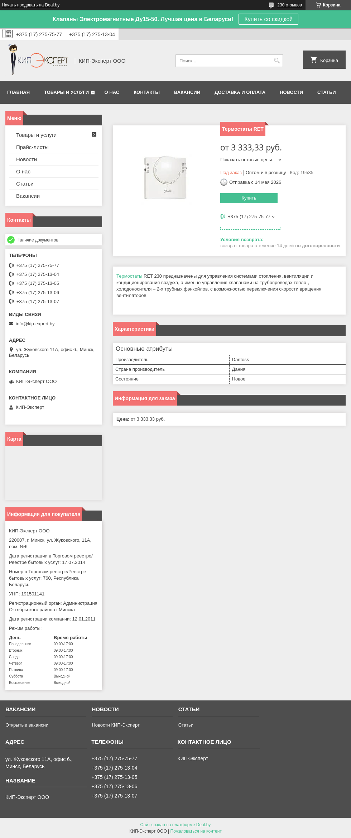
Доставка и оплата (240, 92)
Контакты (147, 92)
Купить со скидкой (268, 19)
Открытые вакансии (26, 725)
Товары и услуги (66, 92)
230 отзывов (289, 5)
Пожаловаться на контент (196, 831)
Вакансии (187, 92)
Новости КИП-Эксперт (115, 725)
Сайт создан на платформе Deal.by (175, 824)
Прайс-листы (32, 147)
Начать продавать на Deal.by (30, 5)
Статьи (326, 92)
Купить (248, 198)
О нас (112, 92)
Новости (291, 92)
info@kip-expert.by (35, 323)
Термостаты (129, 276)
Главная (18, 92)
